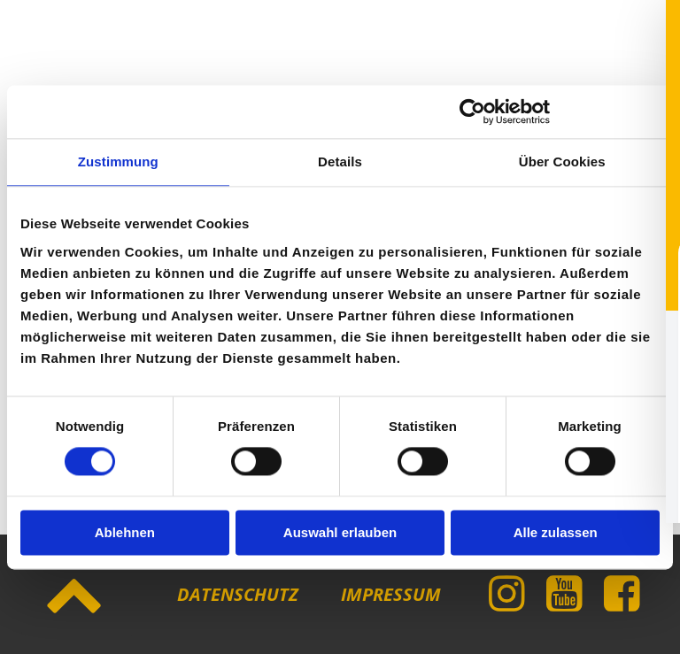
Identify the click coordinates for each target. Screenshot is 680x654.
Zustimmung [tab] (118, 161)
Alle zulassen (556, 532)
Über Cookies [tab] (562, 161)
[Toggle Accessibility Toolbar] (637, 611)
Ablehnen (125, 532)
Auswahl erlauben (340, 532)
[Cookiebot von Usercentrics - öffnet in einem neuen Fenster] (472, 111)
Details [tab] (340, 161)
